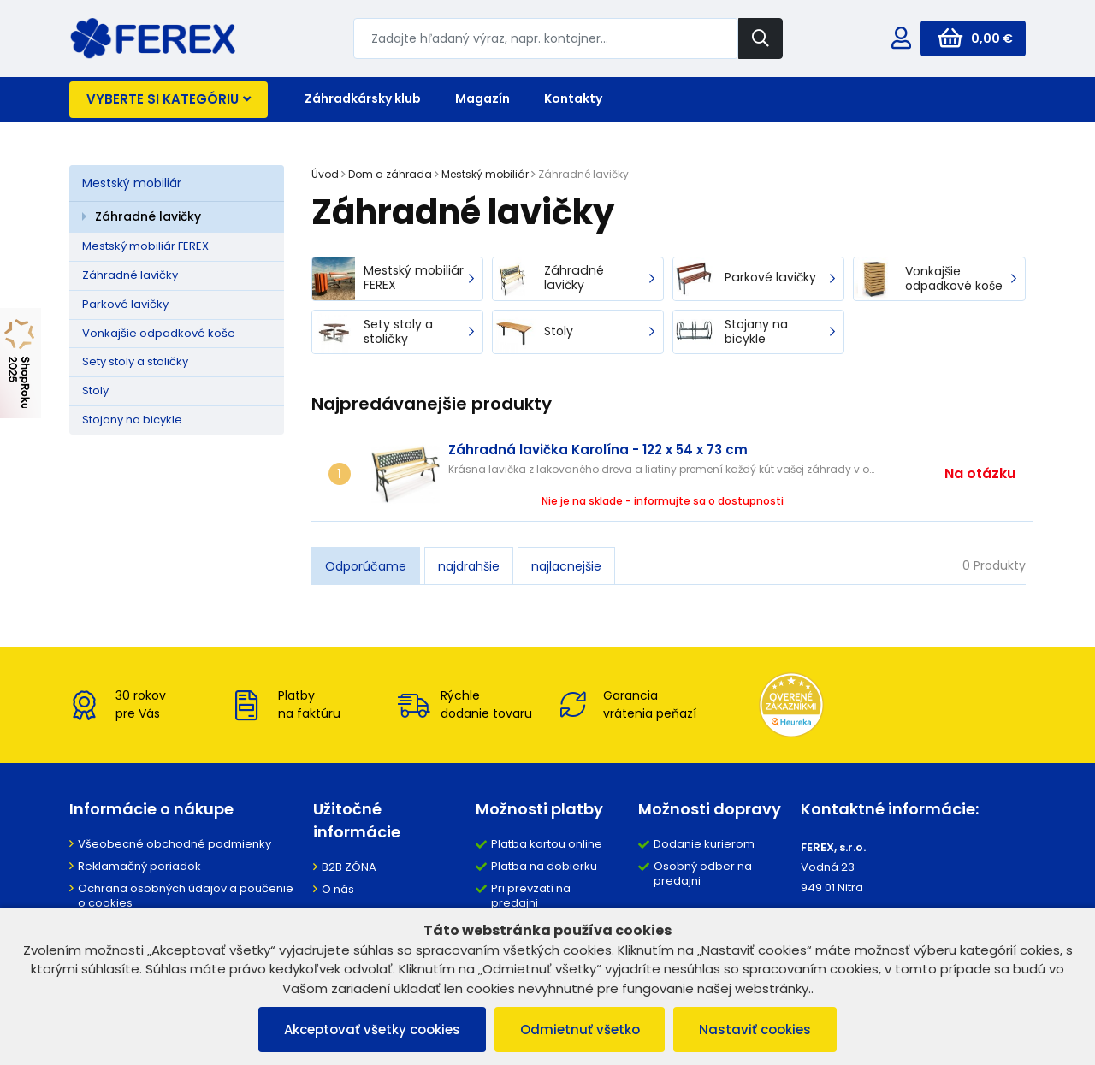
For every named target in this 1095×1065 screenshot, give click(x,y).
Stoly (95, 390)
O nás (338, 889)
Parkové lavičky (125, 304)
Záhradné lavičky (148, 216)
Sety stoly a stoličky (135, 361)
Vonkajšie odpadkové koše (158, 333)
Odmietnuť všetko (580, 1029)
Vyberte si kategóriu (168, 99)
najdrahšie (469, 566)
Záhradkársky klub (363, 98)
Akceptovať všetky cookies (372, 1029)
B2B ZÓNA (349, 867)
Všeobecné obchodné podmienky (174, 844)
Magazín (482, 98)
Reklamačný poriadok (139, 866)
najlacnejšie (566, 566)
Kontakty (573, 98)
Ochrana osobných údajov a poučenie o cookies (185, 895)
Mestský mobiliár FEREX (145, 246)
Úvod (325, 174)
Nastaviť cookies (756, 1029)
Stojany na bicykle (132, 419)
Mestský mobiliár (131, 183)
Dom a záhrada (390, 174)
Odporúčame (365, 566)
